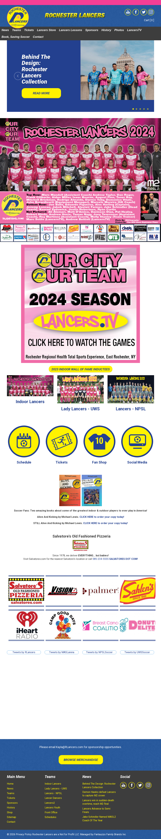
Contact (38, 36)
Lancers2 (50, 802)
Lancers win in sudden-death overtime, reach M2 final (98, 802)
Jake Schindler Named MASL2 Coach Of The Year (99, 818)
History (106, 30)
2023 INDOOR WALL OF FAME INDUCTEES (80, 369)
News (5, 30)
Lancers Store (46, 30)
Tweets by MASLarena (61, 652)
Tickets (29, 30)
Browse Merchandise (81, 760)
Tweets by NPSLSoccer (99, 652)
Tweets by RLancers (24, 652)
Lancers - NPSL (131, 408)
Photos (119, 30)
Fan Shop (99, 462)
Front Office (51, 812)
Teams (16, 30)
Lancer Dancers (53, 797)
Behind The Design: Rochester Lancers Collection (99, 785)
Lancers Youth (52, 807)
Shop (10, 812)
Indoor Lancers (30, 401)
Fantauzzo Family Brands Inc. (110, 834)
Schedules (50, 817)
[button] (18, 76)
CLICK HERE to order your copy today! (102, 516)
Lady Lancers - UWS (80, 408)
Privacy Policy (24, 834)
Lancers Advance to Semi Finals (96, 810)
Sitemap (11, 817)
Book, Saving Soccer (16, 36)
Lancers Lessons (70, 30)
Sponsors (91, 30)
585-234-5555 (101, 558)
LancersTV (134, 30)
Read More (41, 93)
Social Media (137, 462)
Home (10, 783)
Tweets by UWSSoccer (137, 652)
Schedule (24, 462)
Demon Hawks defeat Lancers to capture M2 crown (99, 794)
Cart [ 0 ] (149, 20)
